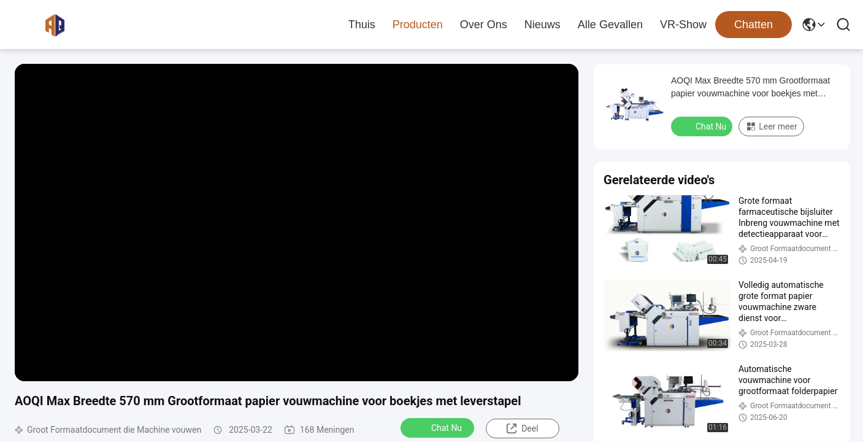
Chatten (753, 24)
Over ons (483, 24)
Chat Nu (438, 427)
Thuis (361, 24)
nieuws (542, 24)
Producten (418, 24)
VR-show (683, 24)
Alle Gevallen (610, 24)
